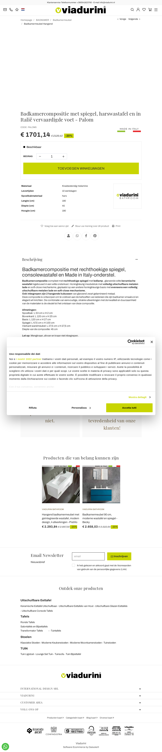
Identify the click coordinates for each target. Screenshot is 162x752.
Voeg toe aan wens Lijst (54, 226)
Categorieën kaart (74, 718)
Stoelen (26, 637)
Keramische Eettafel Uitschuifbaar (38, 606)
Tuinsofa (59, 654)
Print (115, 226)
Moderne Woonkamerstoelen (86, 642)
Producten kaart (55, 718)
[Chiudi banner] (152, 342)
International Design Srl (80, 688)
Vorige (123, 19)
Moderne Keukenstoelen (55, 642)
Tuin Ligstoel (27, 654)
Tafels (24, 616)
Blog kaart (91, 718)
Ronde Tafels (27, 622)
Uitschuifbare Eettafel (35, 600)
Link (124, 569)
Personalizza (81, 407)
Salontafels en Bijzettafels (34, 626)
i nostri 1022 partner (29, 359)
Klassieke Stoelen (30, 642)
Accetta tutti (129, 407)
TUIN (24, 648)
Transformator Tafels (31, 630)
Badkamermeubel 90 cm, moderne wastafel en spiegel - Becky (99, 518)
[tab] (81, 259)
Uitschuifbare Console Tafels (37, 611)
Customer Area (80, 702)
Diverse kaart (106, 718)
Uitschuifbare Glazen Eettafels (111, 606)
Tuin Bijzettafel (73, 654)
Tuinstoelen (110, 642)
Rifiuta (33, 407)
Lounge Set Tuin (44, 654)
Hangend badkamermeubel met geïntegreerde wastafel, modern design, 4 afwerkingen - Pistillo (60, 518)
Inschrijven (119, 556)
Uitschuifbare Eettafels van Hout (76, 606)
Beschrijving (32, 259)
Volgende (133, 19)
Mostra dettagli (137, 397)
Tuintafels (56, 630)
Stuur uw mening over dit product (90, 226)
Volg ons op (80, 709)
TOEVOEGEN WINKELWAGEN (81, 168)
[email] (88, 556)
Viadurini (80, 695)
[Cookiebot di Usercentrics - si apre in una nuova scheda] (130, 341)
